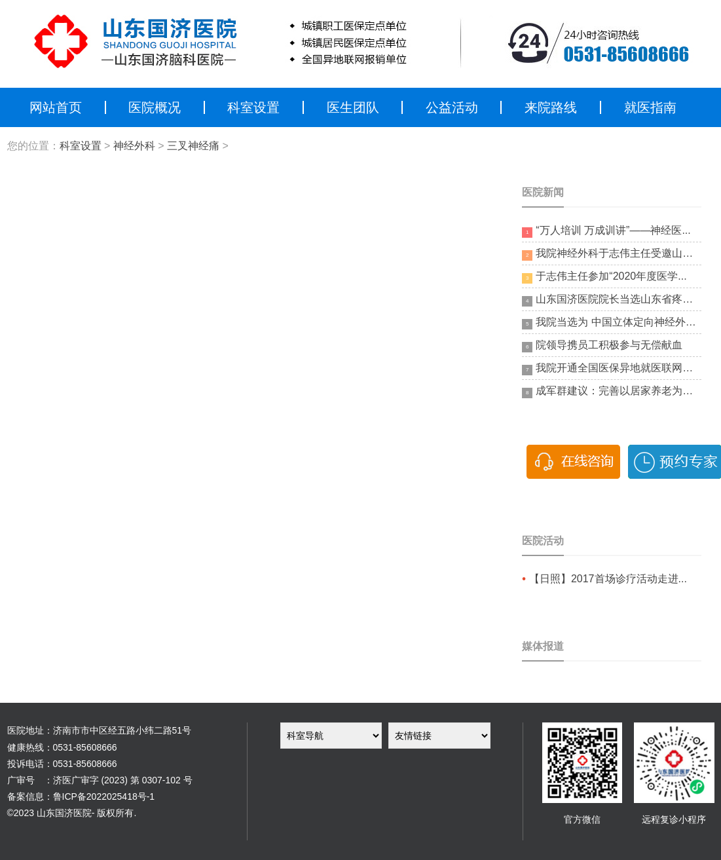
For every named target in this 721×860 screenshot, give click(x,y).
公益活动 (452, 107)
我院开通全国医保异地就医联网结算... (611, 368)
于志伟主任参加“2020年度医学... (604, 277)
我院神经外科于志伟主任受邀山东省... (611, 254)
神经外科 (134, 145)
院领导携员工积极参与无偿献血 (602, 345)
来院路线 (551, 107)
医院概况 (154, 107)
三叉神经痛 (193, 145)
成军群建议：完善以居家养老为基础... (611, 391)
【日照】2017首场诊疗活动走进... (608, 578)
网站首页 (55, 107)
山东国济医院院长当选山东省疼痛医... (611, 300)
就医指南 (650, 107)
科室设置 (253, 107)
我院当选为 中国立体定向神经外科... (611, 322)
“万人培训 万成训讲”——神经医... (606, 231)
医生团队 (353, 107)
